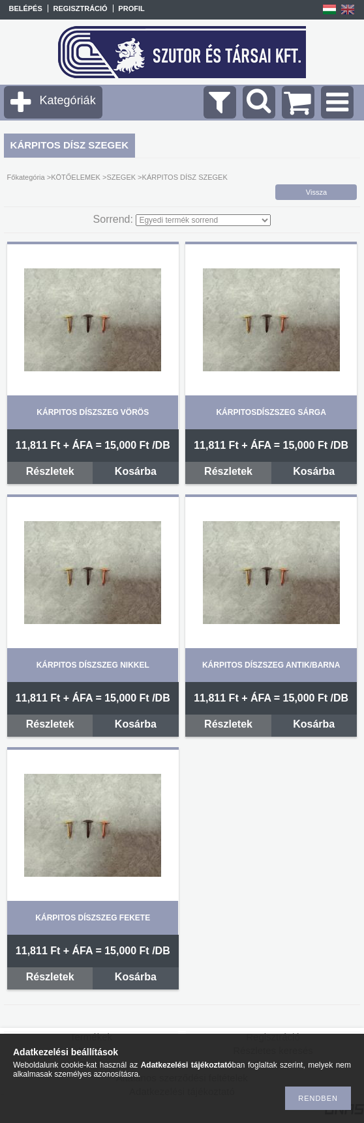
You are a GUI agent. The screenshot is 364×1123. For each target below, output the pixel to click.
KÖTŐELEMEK (75, 177)
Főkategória (26, 177)
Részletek (50, 471)
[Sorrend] (203, 220)
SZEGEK (121, 177)
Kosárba (136, 471)
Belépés (25, 8)
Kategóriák (68, 100)
